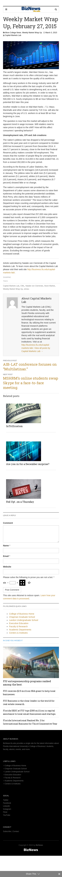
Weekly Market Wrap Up (32, 33)
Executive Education (18, 623)
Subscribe (7, 831)
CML (22, 286)
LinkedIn (6, 806)
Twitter (5, 800)
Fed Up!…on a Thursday (20, 501)
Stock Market (49, 286)
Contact (16, 831)
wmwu (26, 289)
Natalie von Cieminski (34, 286)
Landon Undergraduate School (23, 620)
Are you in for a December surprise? (27, 464)
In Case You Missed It (13, 640)
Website (7, 566)
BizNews (39, 845)
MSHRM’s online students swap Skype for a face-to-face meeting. (30, 383)
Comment (8, 523)
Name (6, 545)
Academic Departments (20, 629)
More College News (13, 33)
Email (6, 556)
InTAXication (14, 426)
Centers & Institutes (18, 633)
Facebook (7, 803)
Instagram (7, 809)
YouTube (6, 815)
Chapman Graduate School (22, 617)
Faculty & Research (18, 626)
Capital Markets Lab (13, 35)
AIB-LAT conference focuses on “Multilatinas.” (30, 366)
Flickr (5, 812)
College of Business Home (21, 614)
